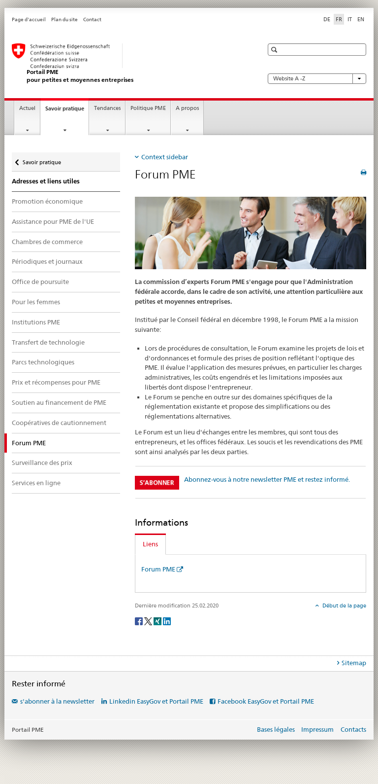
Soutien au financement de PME (59, 402)
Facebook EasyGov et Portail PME (266, 701)
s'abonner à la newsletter (57, 701)
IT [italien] (349, 19)
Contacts (353, 729)
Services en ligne (36, 483)
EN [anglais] (360, 19)
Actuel (27, 108)
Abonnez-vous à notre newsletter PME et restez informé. (267, 479)
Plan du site (64, 19)
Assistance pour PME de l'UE (53, 221)
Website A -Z (317, 78)
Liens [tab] (150, 544)
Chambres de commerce (47, 242)
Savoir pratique (67, 111)
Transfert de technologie (48, 342)
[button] (275, 49)
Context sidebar (164, 157)
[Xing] (158, 620)
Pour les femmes (36, 302)
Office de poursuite (40, 281)
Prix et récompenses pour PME (56, 382)
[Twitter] (149, 620)
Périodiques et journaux (47, 261)
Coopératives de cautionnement (59, 423)
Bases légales (276, 729)
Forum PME (158, 569)
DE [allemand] (326, 19)
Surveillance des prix (42, 462)
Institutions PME (36, 322)
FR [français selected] (339, 19)
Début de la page (343, 605)
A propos (187, 108)
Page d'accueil (29, 19)
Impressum (317, 729)
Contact (92, 19)
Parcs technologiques (43, 362)
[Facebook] (139, 620)
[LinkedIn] (167, 620)
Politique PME (148, 108)
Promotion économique (47, 201)
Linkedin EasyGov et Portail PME (156, 701)
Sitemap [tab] (354, 663)
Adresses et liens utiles (46, 181)
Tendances (107, 108)
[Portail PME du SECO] (127, 63)
